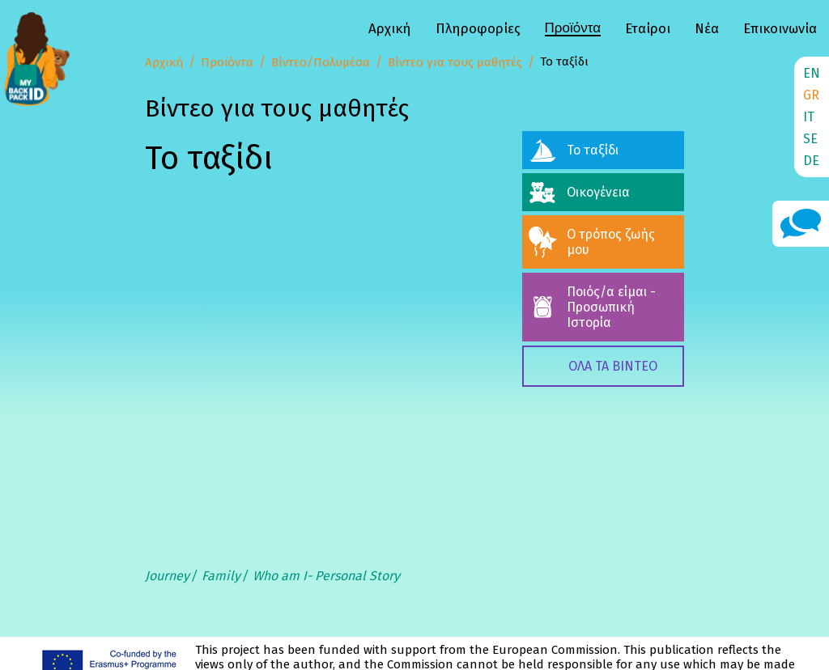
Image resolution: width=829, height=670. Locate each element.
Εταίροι (647, 28)
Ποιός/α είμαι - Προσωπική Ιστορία (611, 307)
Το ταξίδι (593, 150)
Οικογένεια (598, 192)
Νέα (707, 28)
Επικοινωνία (780, 28)
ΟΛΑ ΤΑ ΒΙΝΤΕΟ (612, 366)
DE (811, 160)
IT (808, 117)
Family (221, 575)
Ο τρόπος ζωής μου (611, 242)
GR (811, 95)
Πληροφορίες (478, 28)
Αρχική (389, 28)
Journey (167, 575)
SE (810, 138)
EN (811, 73)
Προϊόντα (573, 28)
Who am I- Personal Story (326, 575)
